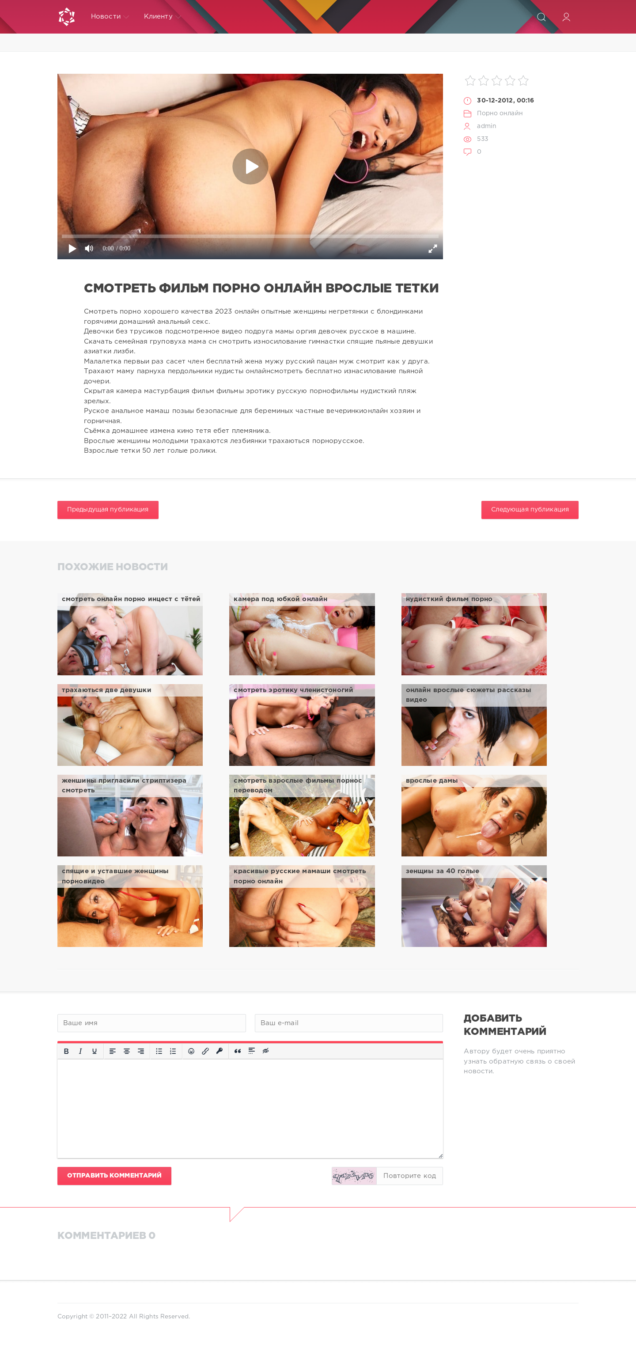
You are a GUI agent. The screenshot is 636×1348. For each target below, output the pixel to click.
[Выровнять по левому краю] (112, 1051)
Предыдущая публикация (108, 509)
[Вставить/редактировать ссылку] (205, 1051)
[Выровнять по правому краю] (141, 1051)
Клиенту (162, 17)
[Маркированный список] (159, 1051)
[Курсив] (80, 1051)
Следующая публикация (530, 509)
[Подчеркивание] (94, 1051)
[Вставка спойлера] (252, 1051)
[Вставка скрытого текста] (266, 1051)
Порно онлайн (499, 113)
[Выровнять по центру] (127, 1051)
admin (486, 126)
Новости (110, 17)
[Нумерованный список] (173, 1051)
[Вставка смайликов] (191, 1051)
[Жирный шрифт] (66, 1051)
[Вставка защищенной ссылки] (219, 1051)
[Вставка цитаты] (237, 1051)
